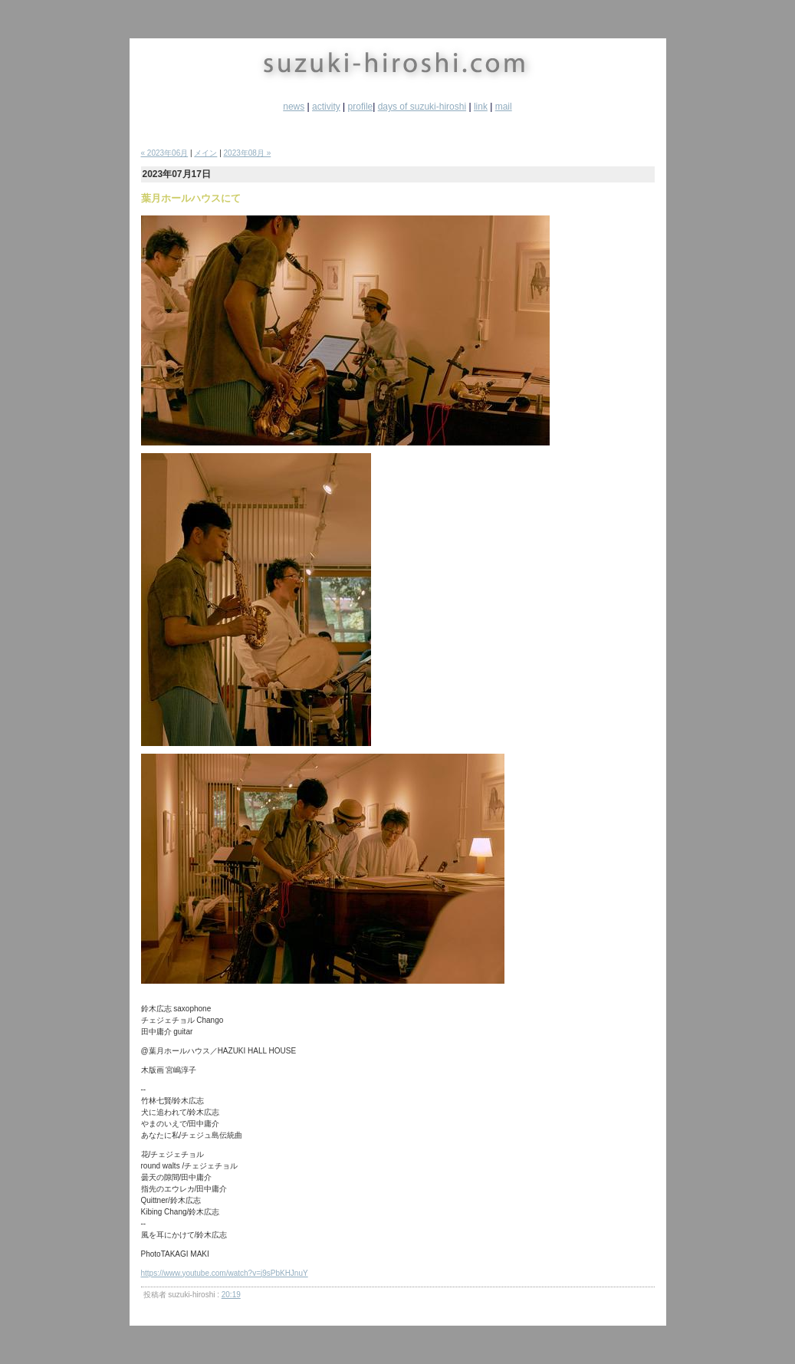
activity (326, 106)
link (481, 106)
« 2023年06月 (165, 153)
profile (360, 106)
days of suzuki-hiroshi (422, 106)
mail (503, 106)
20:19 (231, 1294)
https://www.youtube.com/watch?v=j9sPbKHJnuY (224, 1273)
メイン (205, 153)
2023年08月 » (247, 153)
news (293, 106)
